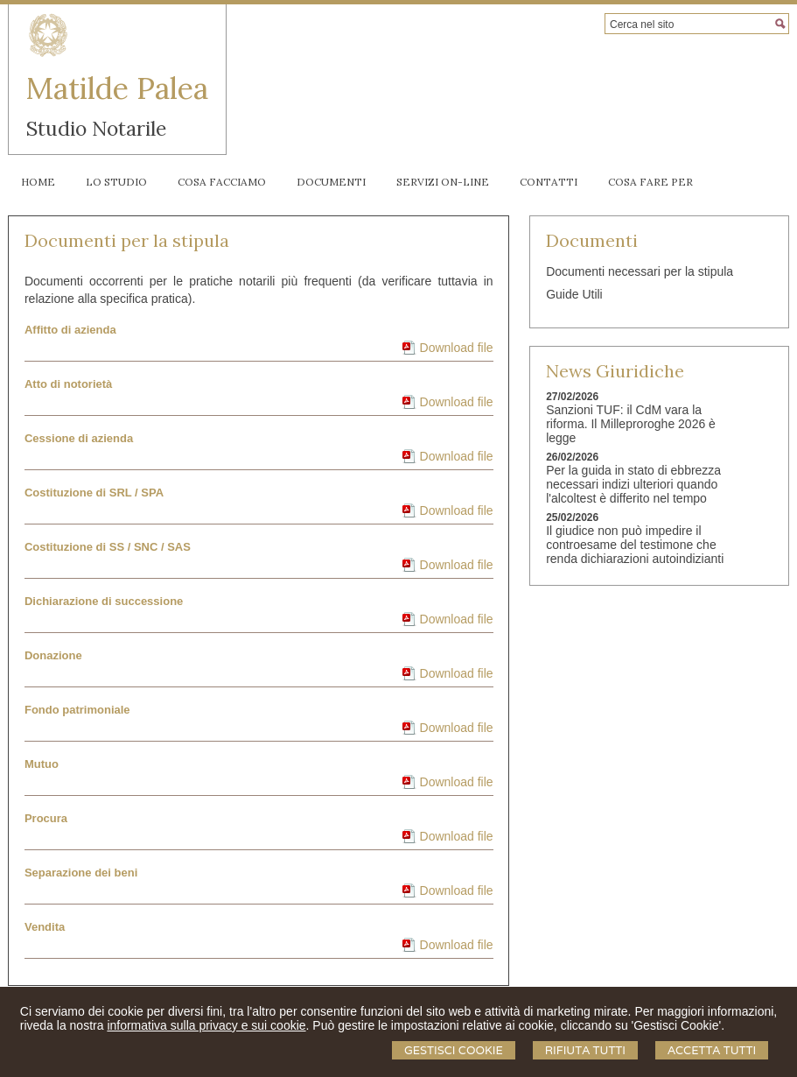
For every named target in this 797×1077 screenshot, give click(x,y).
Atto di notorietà (68, 384)
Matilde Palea (117, 88)
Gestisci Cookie (453, 1050)
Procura (45, 818)
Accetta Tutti (712, 1050)
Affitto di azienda (70, 329)
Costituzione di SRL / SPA (94, 492)
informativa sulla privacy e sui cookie (206, 1025)
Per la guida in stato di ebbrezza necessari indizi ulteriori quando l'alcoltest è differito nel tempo (633, 484)
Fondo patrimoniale (77, 709)
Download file (456, 348)
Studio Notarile (96, 128)
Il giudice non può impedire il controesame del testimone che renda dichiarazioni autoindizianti (635, 545)
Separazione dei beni (80, 872)
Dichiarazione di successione (103, 601)
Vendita (44, 926)
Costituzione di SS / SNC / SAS (107, 546)
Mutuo (41, 764)
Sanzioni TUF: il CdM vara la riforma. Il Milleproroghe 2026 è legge (631, 424)
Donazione (53, 655)
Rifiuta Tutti (585, 1050)
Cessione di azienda (78, 438)
